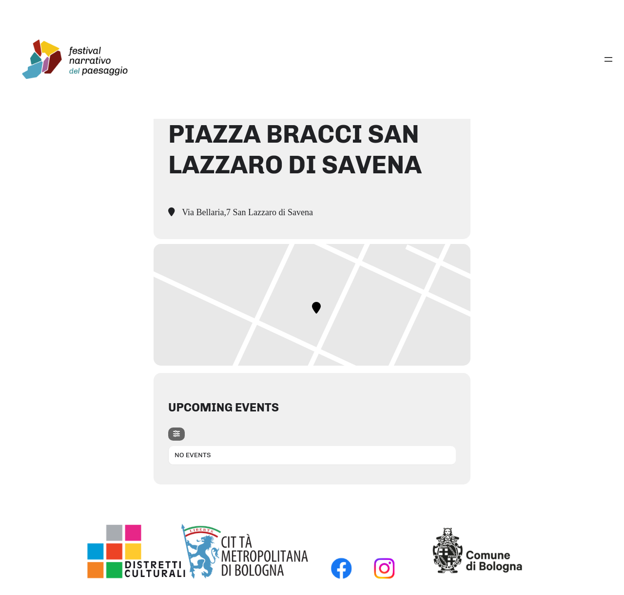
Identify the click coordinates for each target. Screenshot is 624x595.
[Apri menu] (608, 59)
